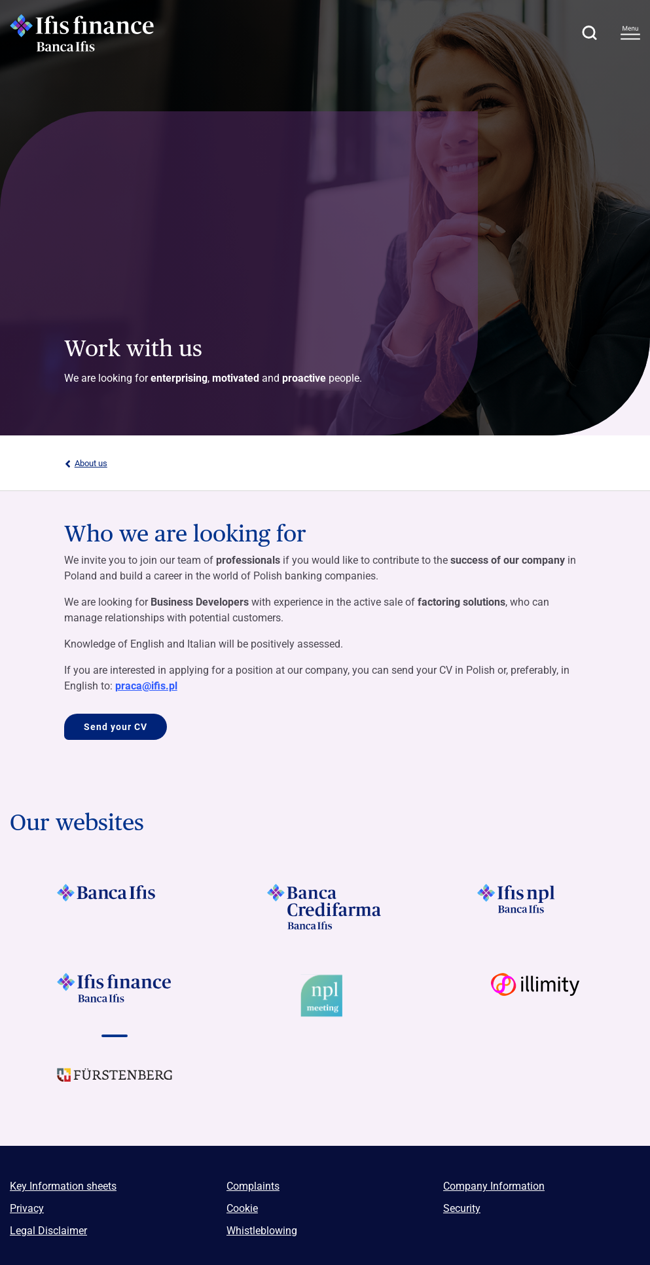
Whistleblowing (261, 1230)
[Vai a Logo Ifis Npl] (535, 907)
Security (461, 1208)
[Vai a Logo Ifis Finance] (115, 996)
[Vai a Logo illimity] (535, 996)
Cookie (242, 1208)
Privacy (27, 1208)
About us (85, 463)
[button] (589, 33)
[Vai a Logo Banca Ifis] (115, 907)
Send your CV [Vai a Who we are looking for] (115, 727)
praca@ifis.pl (146, 686)
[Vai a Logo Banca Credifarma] (325, 907)
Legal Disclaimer (48, 1230)
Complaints (253, 1186)
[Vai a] (325, 996)
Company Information (494, 1186)
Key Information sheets (63, 1186)
